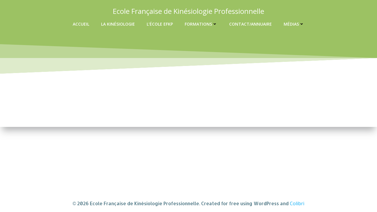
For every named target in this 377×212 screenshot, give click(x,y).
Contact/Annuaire (250, 24)
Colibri (297, 203)
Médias (294, 24)
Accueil (81, 24)
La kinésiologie (118, 24)
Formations (201, 24)
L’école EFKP (160, 24)
